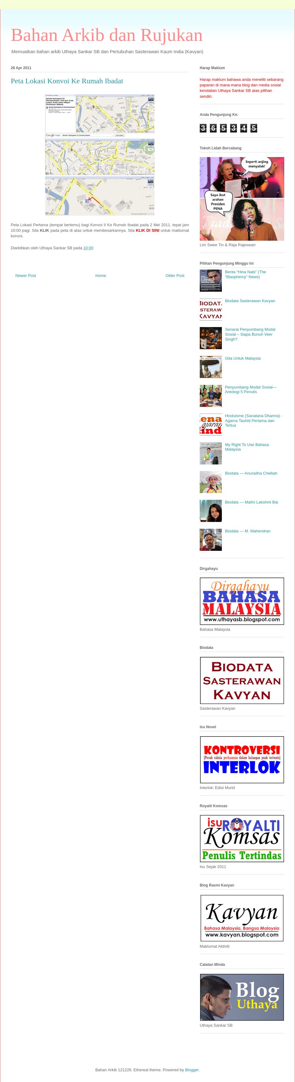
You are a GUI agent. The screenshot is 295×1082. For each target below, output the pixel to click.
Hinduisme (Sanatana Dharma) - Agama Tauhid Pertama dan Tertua (253, 420)
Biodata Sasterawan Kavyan (250, 300)
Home (101, 275)
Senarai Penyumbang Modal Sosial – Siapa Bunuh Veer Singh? (250, 334)
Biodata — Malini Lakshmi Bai (251, 502)
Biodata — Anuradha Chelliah (251, 473)
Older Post (175, 275)
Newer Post (25, 275)
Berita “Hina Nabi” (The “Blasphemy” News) (245, 274)
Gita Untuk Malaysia (243, 358)
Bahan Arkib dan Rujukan (107, 35)
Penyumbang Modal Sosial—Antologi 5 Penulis (251, 389)
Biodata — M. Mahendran (247, 531)
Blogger (192, 1070)
